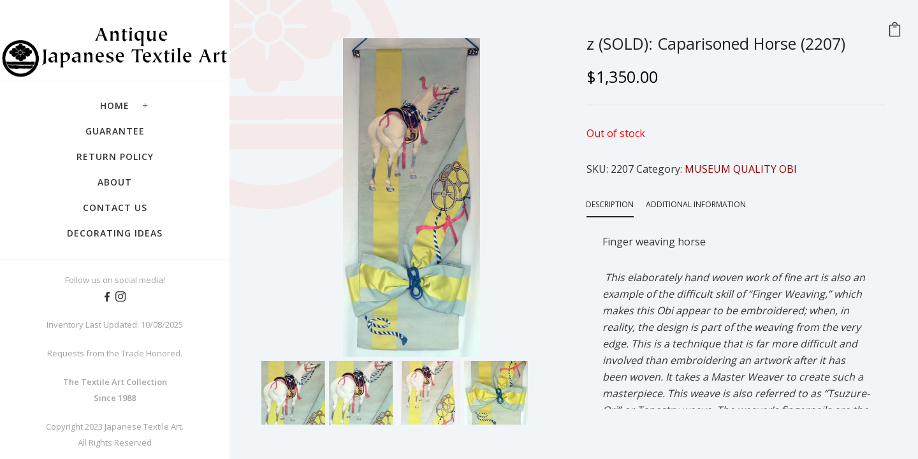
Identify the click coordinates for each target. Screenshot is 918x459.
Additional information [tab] (696, 204)
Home (114, 105)
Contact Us (115, 207)
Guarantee (115, 131)
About (115, 182)
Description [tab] (610, 204)
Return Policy (115, 156)
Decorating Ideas (115, 233)
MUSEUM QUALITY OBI (741, 169)
